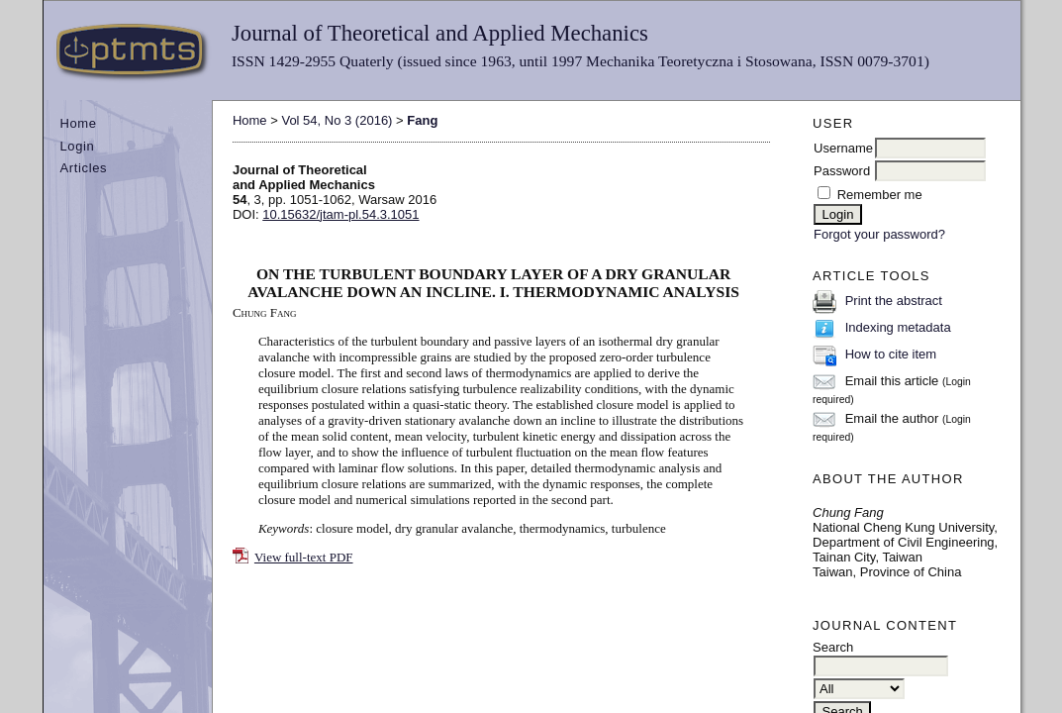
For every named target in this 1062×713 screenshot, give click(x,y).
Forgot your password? (879, 234)
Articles (83, 167)
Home (77, 123)
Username (843, 148)
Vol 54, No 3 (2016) (336, 120)
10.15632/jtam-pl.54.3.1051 (340, 214)
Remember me (879, 194)
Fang (422, 120)
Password (842, 170)
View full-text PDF (303, 557)
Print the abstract (893, 300)
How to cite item (890, 354)
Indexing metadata (898, 327)
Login (76, 146)
